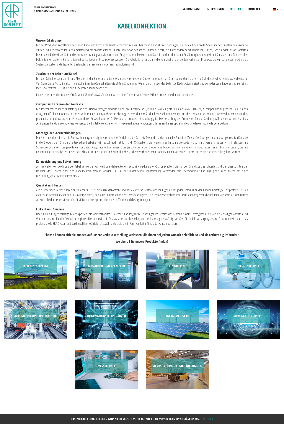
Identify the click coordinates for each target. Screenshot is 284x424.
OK (204, 419)
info (210, 419)
